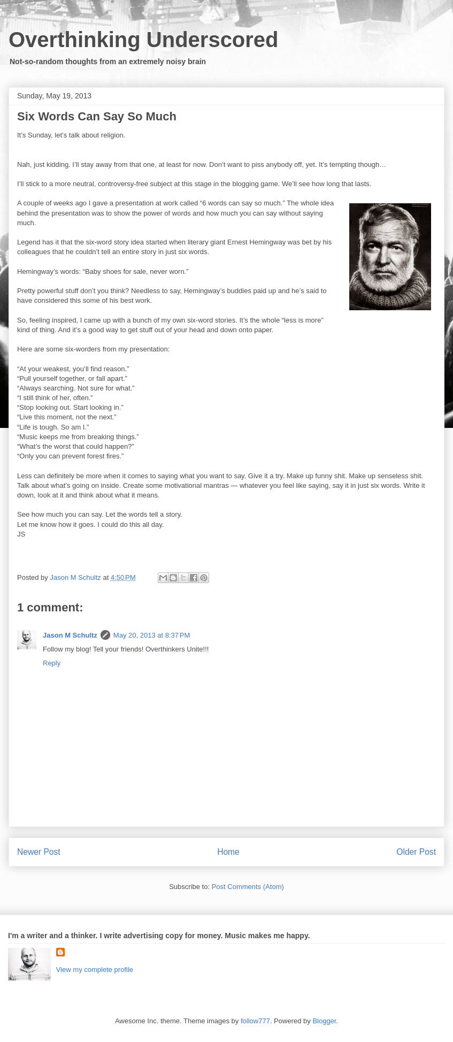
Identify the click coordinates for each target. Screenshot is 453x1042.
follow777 (255, 1021)
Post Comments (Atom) (248, 887)
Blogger (324, 1021)
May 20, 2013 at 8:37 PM (151, 635)
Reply (51, 663)
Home (228, 851)
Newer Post (38, 851)
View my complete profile (94, 970)
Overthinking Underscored (144, 39)
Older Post (416, 851)
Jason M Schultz (70, 635)
